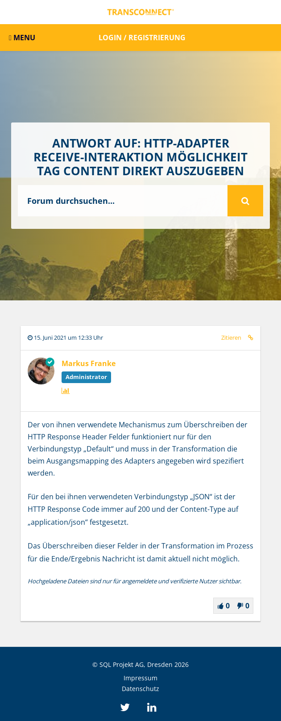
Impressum (140, 678)
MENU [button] (22, 37)
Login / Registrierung (142, 37)
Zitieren (231, 337)
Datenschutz (140, 688)
